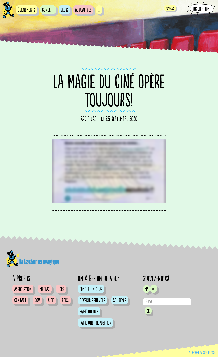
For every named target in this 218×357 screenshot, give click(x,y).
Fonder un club (91, 289)
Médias (45, 289)
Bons (65, 300)
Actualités (83, 10)
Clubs (65, 10)
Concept (48, 10)
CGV (37, 300)
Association (23, 289)
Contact (20, 300)
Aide (51, 300)
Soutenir (119, 300)
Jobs (61, 289)
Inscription (201, 9)
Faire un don (89, 312)
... (99, 10)
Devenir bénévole (92, 300)
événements (27, 10)
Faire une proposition (96, 323)
